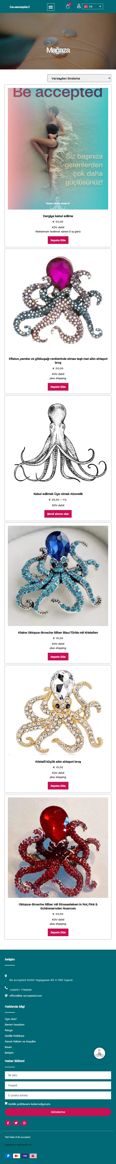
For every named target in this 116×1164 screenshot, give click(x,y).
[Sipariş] (79, 78)
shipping (61, 378)
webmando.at (23, 1144)
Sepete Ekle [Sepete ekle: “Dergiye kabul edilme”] (58, 240)
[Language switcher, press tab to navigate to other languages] (92, 6)
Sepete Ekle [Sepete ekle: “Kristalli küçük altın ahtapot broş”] (58, 785)
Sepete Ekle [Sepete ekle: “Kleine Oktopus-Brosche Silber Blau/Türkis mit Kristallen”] (58, 656)
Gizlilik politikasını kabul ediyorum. (29, 1104)
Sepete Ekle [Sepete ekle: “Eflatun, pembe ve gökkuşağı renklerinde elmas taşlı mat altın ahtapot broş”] (58, 386)
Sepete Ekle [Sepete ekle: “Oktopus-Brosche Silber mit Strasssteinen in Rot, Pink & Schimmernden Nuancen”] (58, 932)
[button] (51, 7)
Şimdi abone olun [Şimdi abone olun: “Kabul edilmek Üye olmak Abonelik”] (58, 513)
